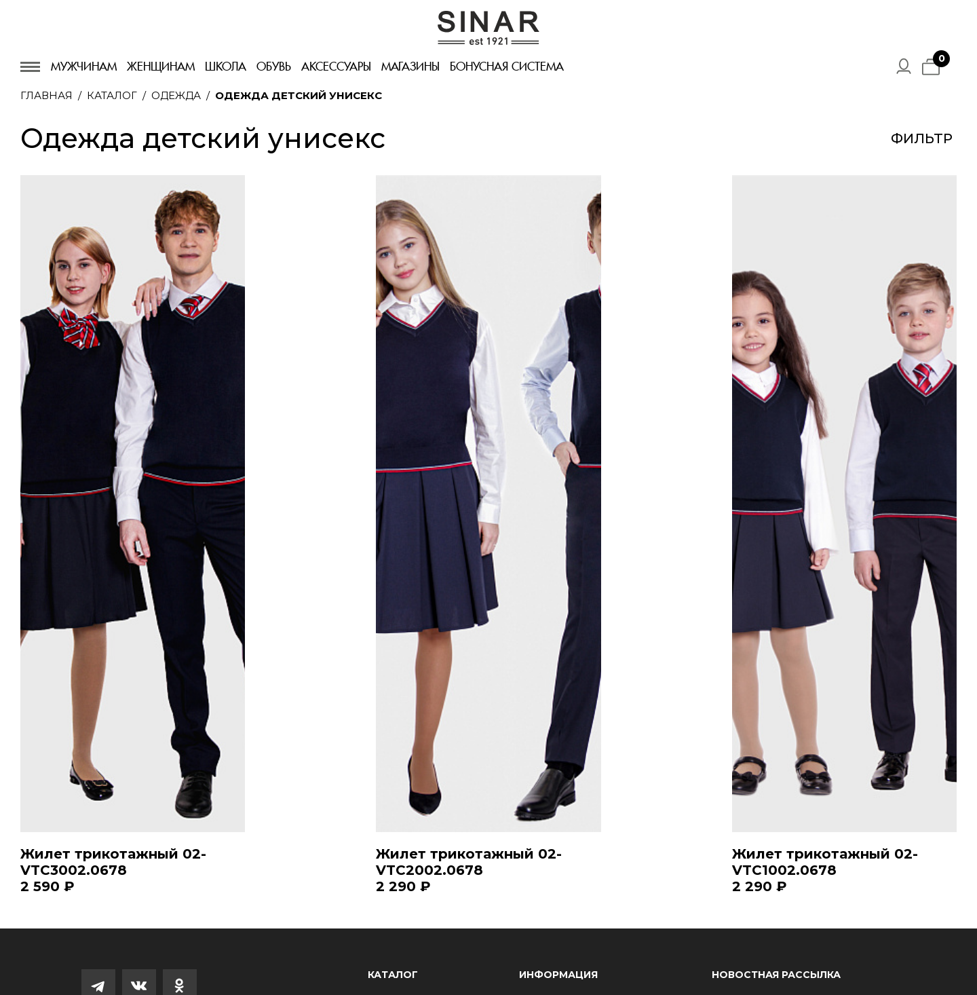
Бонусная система (507, 66)
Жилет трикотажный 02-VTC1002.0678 (825, 862)
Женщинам (161, 66)
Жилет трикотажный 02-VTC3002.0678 (113, 862)
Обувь (273, 66)
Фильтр (922, 138)
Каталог (112, 95)
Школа (225, 66)
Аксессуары (336, 66)
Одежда (176, 95)
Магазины (410, 66)
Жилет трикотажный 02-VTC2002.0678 (469, 862)
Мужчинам (84, 66)
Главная (46, 95)
